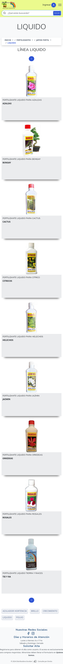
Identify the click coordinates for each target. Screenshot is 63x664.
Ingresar (47, 4)
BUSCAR (57, 13)
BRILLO (35, 611)
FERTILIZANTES (24, 40)
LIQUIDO (7, 617)
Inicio (8, 40)
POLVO (19, 617)
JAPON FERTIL (42, 40)
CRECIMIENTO (50, 611)
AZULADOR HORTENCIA (15, 611)
